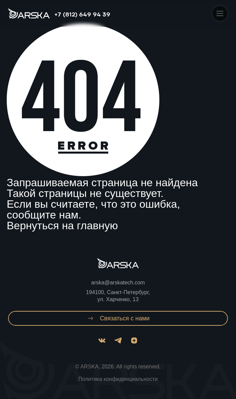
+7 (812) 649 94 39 (82, 15)
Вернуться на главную (62, 226)
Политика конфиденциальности (118, 379)
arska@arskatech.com (118, 282)
